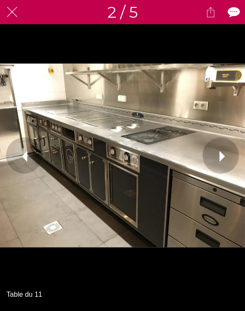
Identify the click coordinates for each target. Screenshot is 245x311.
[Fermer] (12, 12)
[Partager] (210, 12)
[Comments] (233, 12)
